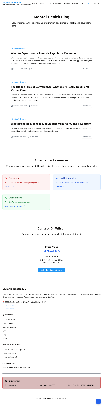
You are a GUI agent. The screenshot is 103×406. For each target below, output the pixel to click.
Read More (87, 69)
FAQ (82, 3)
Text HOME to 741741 (15, 206)
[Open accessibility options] (98, 401)
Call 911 (9, 186)
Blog (89, 3)
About (42, 3)
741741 (91, 385)
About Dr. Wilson (8, 320)
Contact (97, 3)
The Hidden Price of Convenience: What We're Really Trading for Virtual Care (50, 88)
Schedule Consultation (51, 270)
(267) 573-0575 (51, 251)
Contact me (9, 308)
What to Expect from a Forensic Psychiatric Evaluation (44, 53)
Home (34, 3)
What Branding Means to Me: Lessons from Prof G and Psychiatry (51, 123)
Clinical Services (54, 3)
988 (53, 385)
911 (16, 385)
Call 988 (60, 186)
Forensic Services (71, 3)
